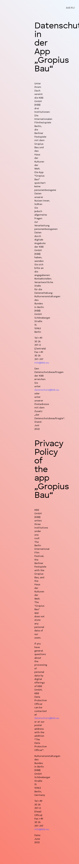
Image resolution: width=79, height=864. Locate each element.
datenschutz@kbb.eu (46, 390)
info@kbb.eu (41, 363)
